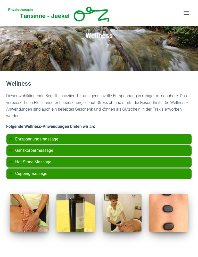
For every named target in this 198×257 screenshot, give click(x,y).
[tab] (99, 139)
